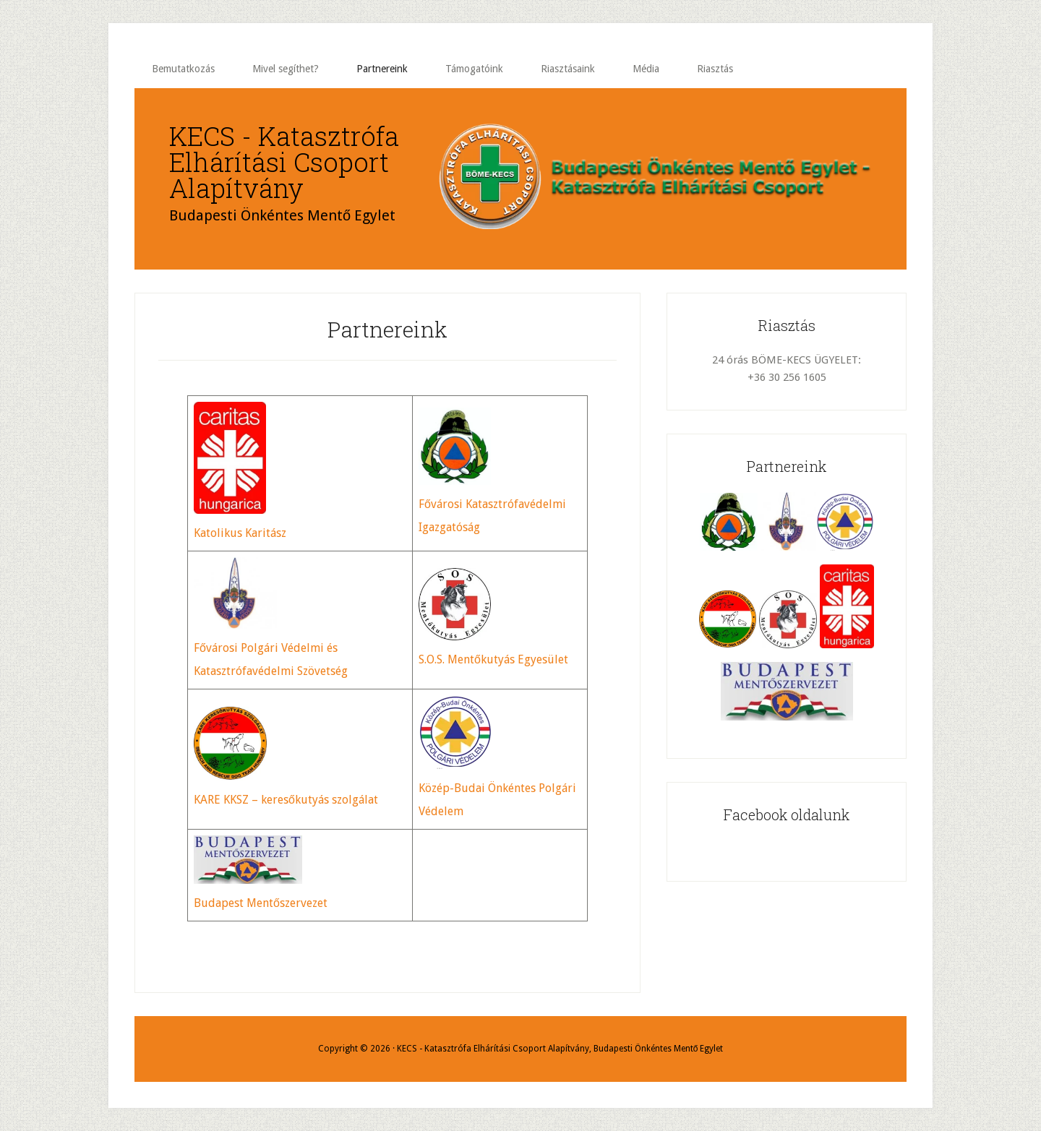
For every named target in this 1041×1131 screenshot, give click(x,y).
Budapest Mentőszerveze (258, 903)
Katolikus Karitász (240, 533)
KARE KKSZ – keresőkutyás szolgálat (286, 800)
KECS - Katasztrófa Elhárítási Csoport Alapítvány (284, 162)
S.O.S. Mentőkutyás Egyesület (493, 659)
